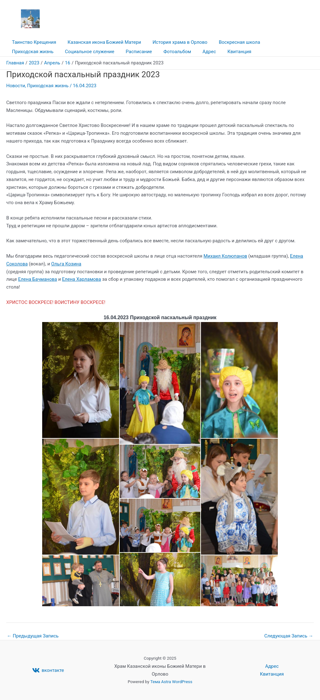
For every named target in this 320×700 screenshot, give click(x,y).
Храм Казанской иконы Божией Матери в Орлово (171, 15)
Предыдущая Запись (33, 636)
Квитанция (177, 51)
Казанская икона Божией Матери (101, 42)
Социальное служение (35, 51)
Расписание (83, 51)
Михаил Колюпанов (225, 256)
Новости (15, 85)
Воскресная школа (232, 42)
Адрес (149, 51)
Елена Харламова (81, 279)
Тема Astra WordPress (171, 681)
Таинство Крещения (33, 42)
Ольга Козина (66, 264)
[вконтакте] (48, 670)
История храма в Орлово (175, 42)
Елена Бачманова (37, 279)
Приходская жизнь (283, 42)
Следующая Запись (288, 636)
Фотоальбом (119, 51)
